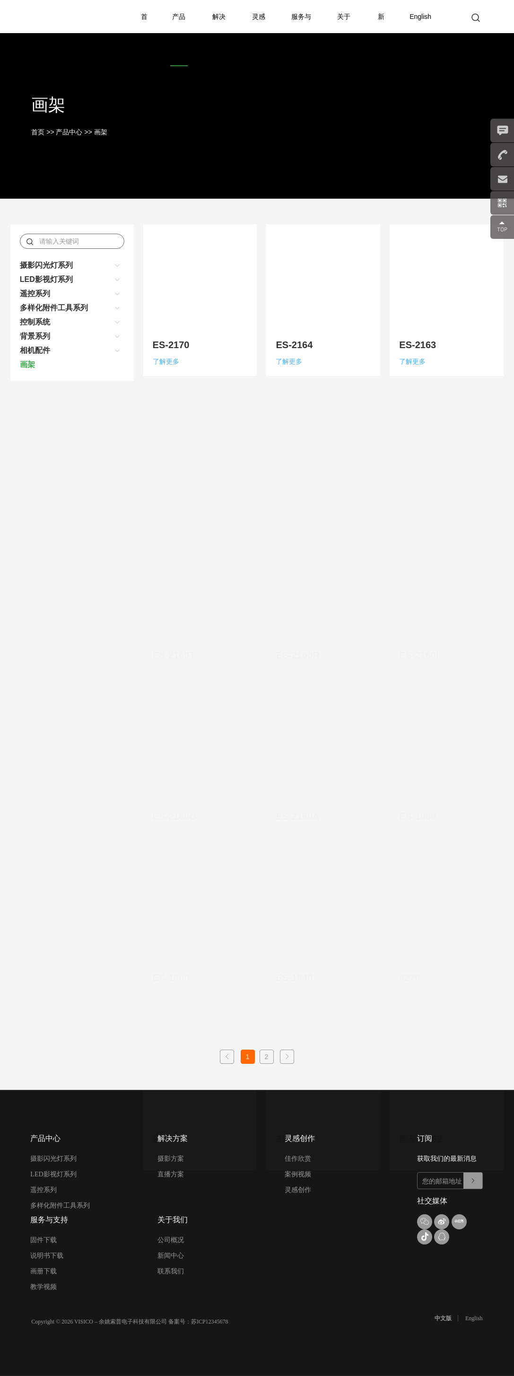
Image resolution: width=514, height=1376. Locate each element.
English (420, 16)
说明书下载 (46, 1255)
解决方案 (219, 33)
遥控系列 (35, 293)
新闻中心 (170, 1255)
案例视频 (298, 1174)
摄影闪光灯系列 (46, 265)
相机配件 (35, 350)
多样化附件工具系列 (54, 308)
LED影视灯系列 (46, 279)
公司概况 (170, 1240)
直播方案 (170, 1174)
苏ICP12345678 (209, 1321)
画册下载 (43, 1271)
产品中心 (178, 33)
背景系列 (35, 336)
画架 (100, 132)
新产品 (381, 50)
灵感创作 (258, 33)
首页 (144, 33)
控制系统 (35, 322)
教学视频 (43, 1286)
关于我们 (343, 33)
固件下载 (43, 1240)
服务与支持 (301, 33)
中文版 (443, 1318)
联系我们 (170, 1271)
